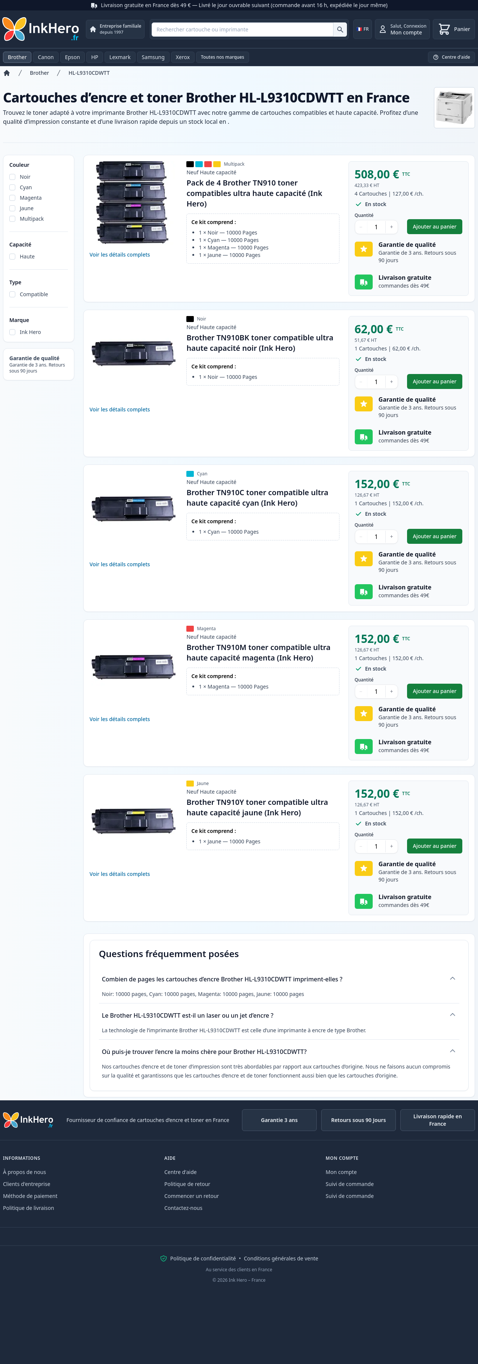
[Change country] (362, 29)
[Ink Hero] (41, 29)
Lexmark (120, 57)
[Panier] (454, 29)
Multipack (32, 218)
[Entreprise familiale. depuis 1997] (115, 29)
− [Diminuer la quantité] (361, 226)
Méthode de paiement (30, 1195)
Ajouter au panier (438, 228)
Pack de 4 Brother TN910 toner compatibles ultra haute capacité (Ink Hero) (254, 193)
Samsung (153, 57)
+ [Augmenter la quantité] (391, 226)
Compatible (34, 294)
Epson (72, 57)
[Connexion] (402, 29)
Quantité (364, 215)
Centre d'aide (180, 1172)
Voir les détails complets (120, 254)
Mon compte (341, 1172)
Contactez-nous (183, 1207)
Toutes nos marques (222, 57)
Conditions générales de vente (281, 1258)
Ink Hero (30, 331)
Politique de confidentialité (203, 1258)
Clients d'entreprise (26, 1183)
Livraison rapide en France (437, 1120)
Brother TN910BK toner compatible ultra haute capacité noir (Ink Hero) (259, 342)
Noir (25, 176)
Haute (27, 256)
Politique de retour (187, 1183)
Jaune (27, 208)
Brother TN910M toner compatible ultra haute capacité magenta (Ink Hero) (258, 652)
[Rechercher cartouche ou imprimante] (340, 29)
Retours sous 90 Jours (358, 1120)
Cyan (26, 187)
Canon (45, 57)
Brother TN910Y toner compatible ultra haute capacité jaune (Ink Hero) (257, 807)
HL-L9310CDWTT (88, 72)
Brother (17, 57)
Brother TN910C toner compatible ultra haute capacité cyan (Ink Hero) (257, 497)
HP (94, 57)
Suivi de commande (350, 1183)
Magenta (31, 197)
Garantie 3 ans (279, 1120)
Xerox (183, 57)
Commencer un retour (191, 1195)
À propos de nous (24, 1172)
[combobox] (249, 29)
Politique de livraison (28, 1207)
